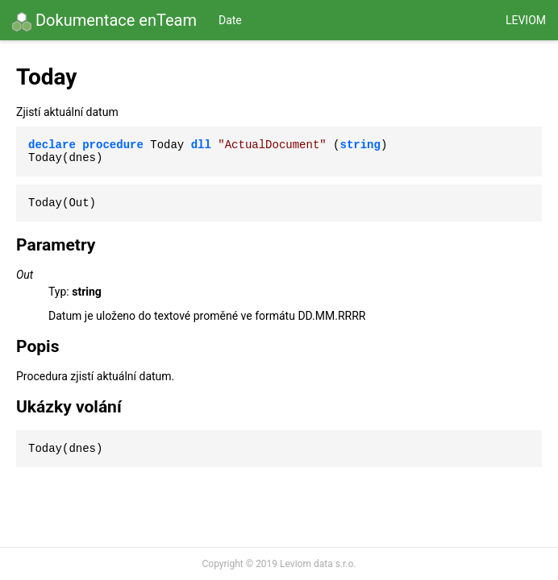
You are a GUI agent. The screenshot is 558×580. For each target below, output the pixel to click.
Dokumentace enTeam (104, 20)
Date (230, 20)
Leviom (526, 20)
